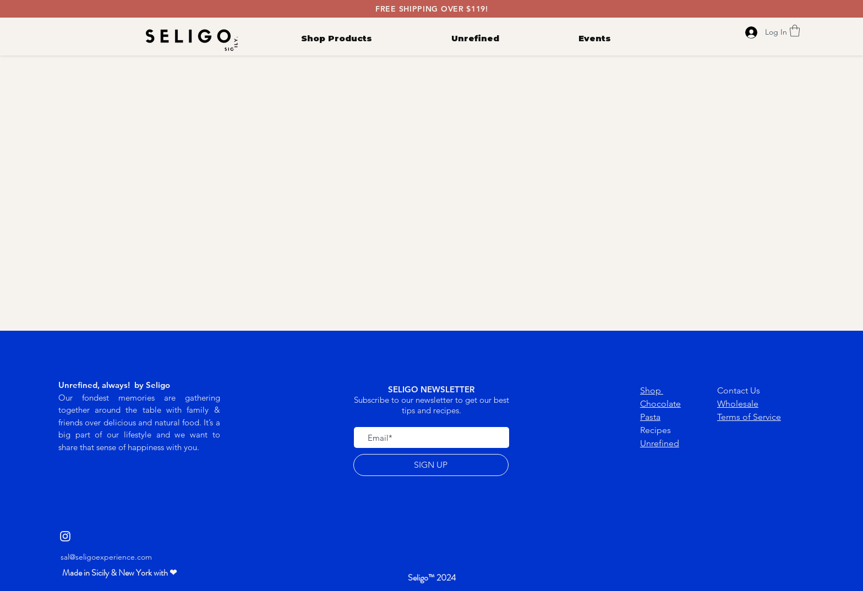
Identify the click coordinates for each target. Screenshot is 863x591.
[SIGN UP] (431, 465)
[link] (795, 30)
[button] (120, 573)
